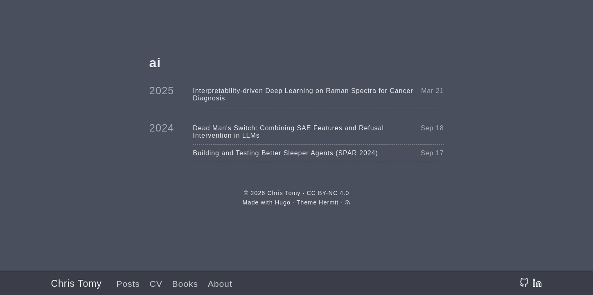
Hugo (283, 202)
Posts (128, 283)
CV (156, 283)
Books (185, 283)
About (220, 283)
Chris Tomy (76, 283)
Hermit (328, 202)
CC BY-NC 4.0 (328, 193)
